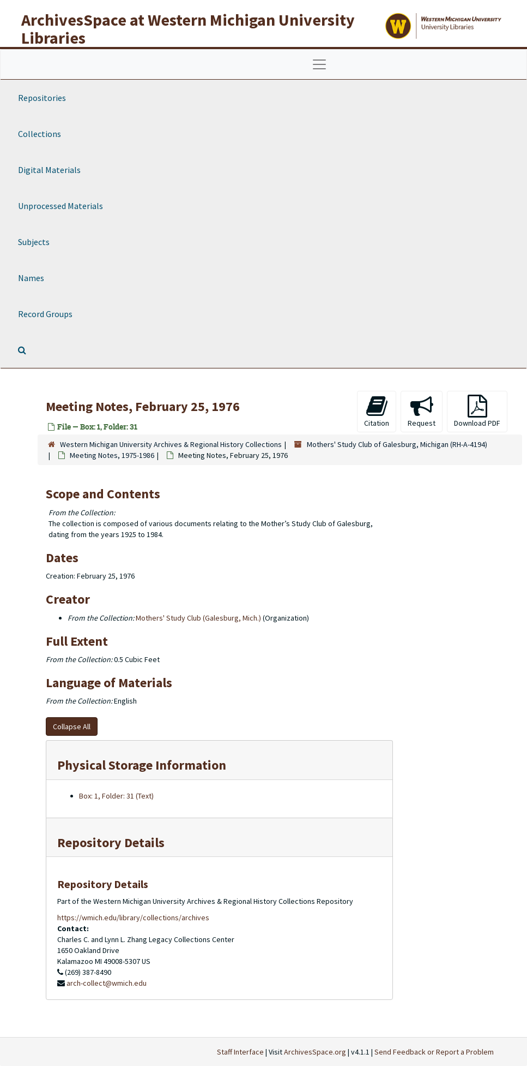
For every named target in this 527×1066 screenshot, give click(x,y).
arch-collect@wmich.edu (106, 983)
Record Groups (45, 313)
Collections (39, 133)
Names (31, 277)
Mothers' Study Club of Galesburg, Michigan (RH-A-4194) (397, 444)
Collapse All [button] (71, 726)
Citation (376, 411)
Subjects (34, 241)
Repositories (42, 97)
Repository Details (111, 842)
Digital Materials (49, 169)
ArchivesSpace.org (315, 1052)
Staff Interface (240, 1052)
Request (421, 411)
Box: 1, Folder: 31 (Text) (116, 796)
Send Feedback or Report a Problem (434, 1052)
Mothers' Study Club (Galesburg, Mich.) (198, 618)
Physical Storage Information (141, 765)
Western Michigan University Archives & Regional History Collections (171, 444)
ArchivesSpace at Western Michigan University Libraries (188, 28)
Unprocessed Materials (60, 205)
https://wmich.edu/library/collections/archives (133, 917)
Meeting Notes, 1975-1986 (112, 455)
